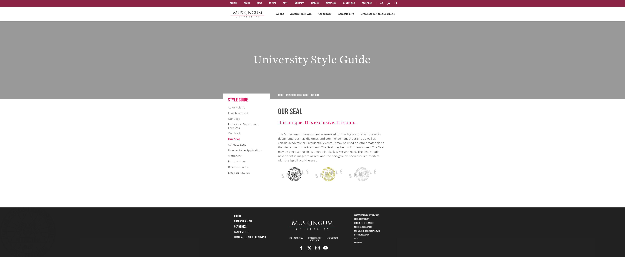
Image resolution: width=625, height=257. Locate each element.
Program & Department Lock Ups (243, 126)
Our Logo (234, 118)
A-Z (381, 3)
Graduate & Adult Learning (377, 13)
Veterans (358, 242)
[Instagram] (318, 248)
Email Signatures (239, 172)
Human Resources (361, 219)
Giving (247, 3)
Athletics (299, 3)
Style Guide (238, 99)
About (280, 13)
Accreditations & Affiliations (366, 215)
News (259, 3)
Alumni (233, 3)
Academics (324, 13)
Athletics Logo (237, 144)
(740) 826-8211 (332, 238)
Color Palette (236, 107)
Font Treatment (238, 113)
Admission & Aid (301, 13)
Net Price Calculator (363, 227)
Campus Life (346, 13)
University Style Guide (297, 95)
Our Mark (234, 133)
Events (272, 3)
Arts (285, 3)
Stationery (235, 156)
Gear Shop (367, 3)
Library (315, 3)
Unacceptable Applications (245, 150)
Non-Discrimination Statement (367, 231)
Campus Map (349, 3)
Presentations (237, 161)
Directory (331, 3)
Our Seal (234, 139)
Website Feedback (361, 234)
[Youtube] (325, 248)
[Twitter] (309, 248)
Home (280, 95)
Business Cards (238, 167)
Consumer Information (364, 223)
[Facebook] (301, 248)
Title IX (357, 238)
